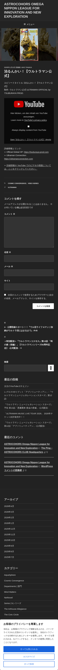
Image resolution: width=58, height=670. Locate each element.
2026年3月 (9, 512)
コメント (9, 214)
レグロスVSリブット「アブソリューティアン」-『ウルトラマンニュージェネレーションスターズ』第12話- (28, 395)
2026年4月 (9, 506)
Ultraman (12, 187)
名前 (7, 252)
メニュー (29, 24)
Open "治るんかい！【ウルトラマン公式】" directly (30, 140)
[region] (29, 644)
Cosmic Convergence (17, 183)
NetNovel (8, 597)
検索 (6, 362)
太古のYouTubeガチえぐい (16, 386)
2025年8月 (9, 551)
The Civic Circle (11, 614)
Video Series (33, 183)
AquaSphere (10, 575)
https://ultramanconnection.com (18, 159)
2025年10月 (9, 540)
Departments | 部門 (13, 586)
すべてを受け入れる (29, 649)
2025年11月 (9, 534)
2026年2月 (9, 517)
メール (8, 266)
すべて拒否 (29, 664)
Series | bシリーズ (12, 603)
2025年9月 (9, 546)
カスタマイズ (29, 657)
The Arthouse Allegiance (15, 609)
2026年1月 (9, 523)
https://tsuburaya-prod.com (36, 152)
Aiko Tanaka (26, 67)
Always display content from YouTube (29, 130)
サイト (7, 280)
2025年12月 (9, 529)
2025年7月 (9, 557)
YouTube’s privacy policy (35, 120)
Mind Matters (10, 592)
